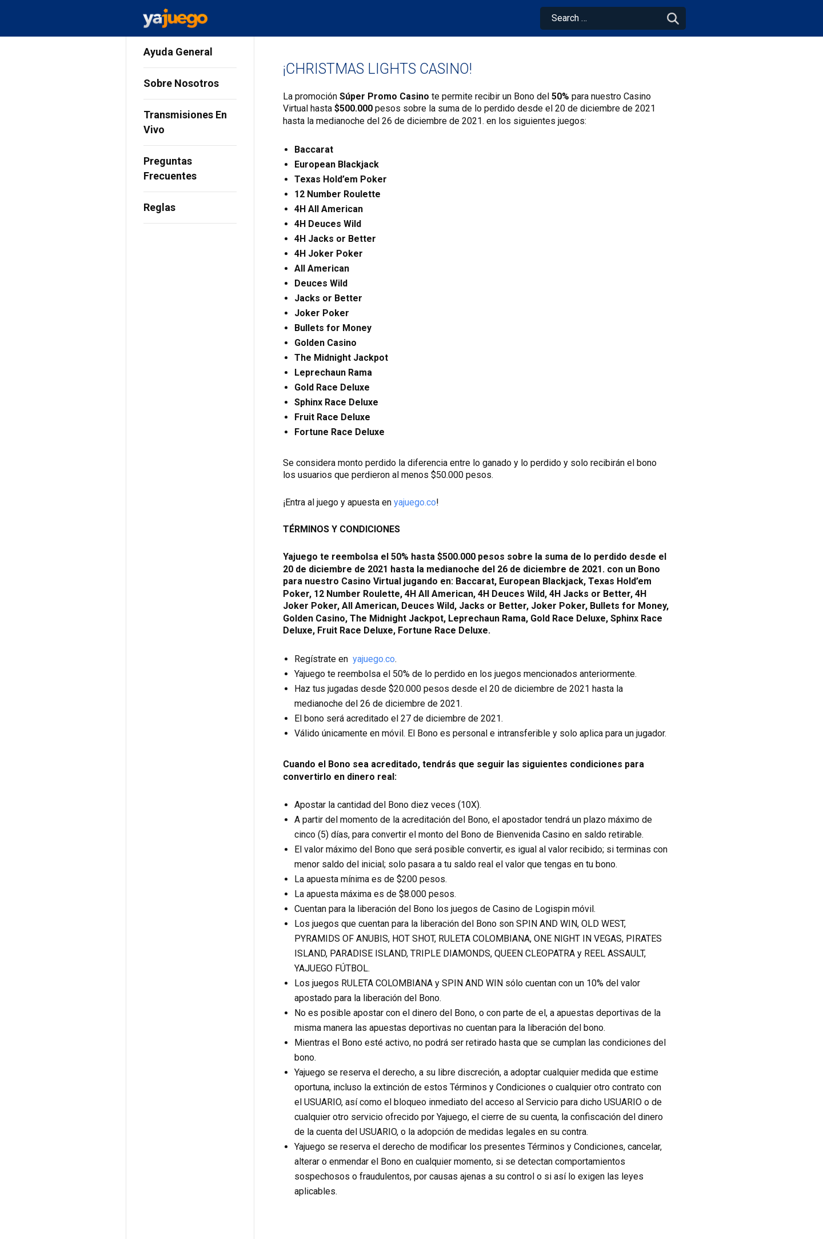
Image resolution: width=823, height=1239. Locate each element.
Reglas (159, 207)
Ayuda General (178, 52)
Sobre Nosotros (181, 83)
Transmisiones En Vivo (185, 122)
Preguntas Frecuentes (170, 168)
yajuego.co (415, 502)
